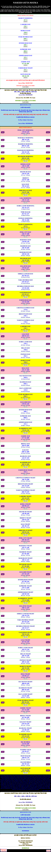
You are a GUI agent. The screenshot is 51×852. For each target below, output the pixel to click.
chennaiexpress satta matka (15, 785)
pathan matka (48, 775)
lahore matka (4, 778)
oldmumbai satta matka (25, 789)
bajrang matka (48, 779)
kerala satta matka (46, 780)
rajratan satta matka (16, 786)
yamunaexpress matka (46, 777)
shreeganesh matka (41, 776)
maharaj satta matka (23, 782)
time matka (42, 775)
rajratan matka (20, 778)
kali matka (20, 775)
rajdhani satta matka (25, 786)
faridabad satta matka (5, 785)
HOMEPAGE (25, 848)
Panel (48, 132)
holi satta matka (9, 786)
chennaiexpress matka (30, 777)
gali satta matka (34, 781)
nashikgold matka (17, 780)
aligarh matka (46, 778)
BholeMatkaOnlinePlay (3, 850)
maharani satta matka (40, 782)
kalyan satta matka (11, 788)
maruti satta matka (15, 782)
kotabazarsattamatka (35, 789)
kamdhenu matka (24, 779)
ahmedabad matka (17, 779)
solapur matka (34, 776)
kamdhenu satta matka (37, 787)
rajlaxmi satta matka (33, 786)
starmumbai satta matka (42, 786)
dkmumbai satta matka (36, 788)
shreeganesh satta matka (16, 784)
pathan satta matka (7, 782)
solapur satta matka (7, 784)
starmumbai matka (39, 778)
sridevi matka (14, 775)
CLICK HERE (25, 87)
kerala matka (2, 775)
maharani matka (22, 776)
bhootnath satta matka (25, 785)
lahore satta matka (44, 785)
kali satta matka (19, 781)
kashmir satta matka (28, 788)
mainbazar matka (24, 780)
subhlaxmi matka (36, 775)
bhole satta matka (4, 788)
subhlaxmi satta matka (42, 781)
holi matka (14, 778)
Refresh (25, 21)
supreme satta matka (19, 787)
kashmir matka (4, 780)
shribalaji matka (25, 775)
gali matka (31, 775)
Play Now (25, 134)
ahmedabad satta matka (28, 787)
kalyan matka (42, 779)
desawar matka (29, 776)
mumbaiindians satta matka (36, 784)
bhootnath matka (38, 777)
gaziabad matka (16, 777)
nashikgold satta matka (45, 788)
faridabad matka (22, 777)
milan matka (9, 778)
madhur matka (15, 776)
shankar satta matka (4, 781)
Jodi (3, 132)
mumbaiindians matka (7, 777)
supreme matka (10, 779)
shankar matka (9, 775)
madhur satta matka (32, 782)
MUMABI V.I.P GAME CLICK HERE (25, 86)
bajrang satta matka (19, 788)
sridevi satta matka (12, 781)
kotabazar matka (39, 780)
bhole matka (36, 779)
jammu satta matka (46, 787)
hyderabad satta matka (10, 787)
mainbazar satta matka (16, 789)
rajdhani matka (26, 778)
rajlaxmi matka (33, 778)
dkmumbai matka (10, 780)
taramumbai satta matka (26, 784)
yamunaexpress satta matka (35, 785)
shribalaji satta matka (27, 781)
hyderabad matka (3, 779)
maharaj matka (9, 776)
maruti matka (3, 776)
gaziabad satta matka (46, 784)
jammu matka (31, 779)
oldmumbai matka (32, 780)
